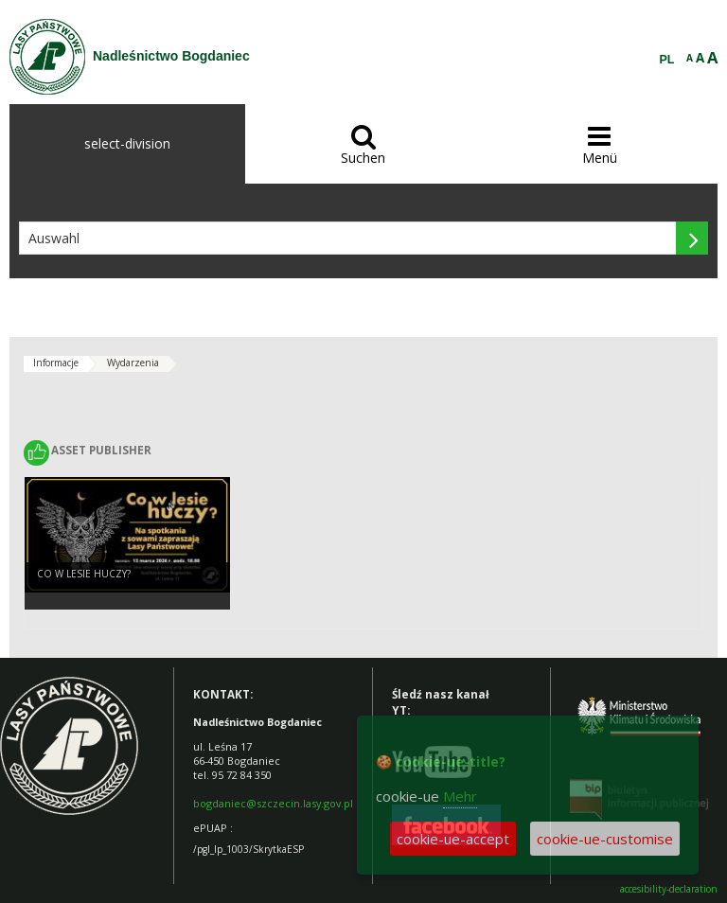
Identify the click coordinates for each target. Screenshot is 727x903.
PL (667, 59)
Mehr (460, 796)
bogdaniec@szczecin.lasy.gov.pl (273, 803)
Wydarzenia (133, 362)
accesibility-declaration (669, 889)
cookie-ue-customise (605, 838)
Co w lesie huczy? (84, 573)
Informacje (56, 362)
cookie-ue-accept (453, 838)
